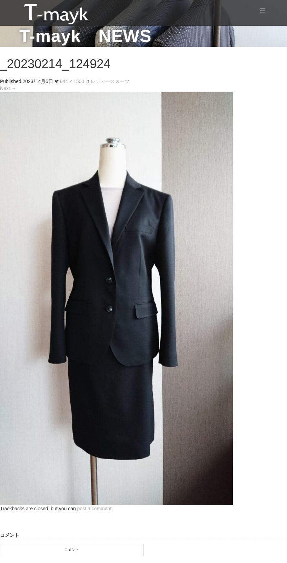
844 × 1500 (72, 81)
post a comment (94, 508)
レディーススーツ (110, 81)
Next (8, 88)
